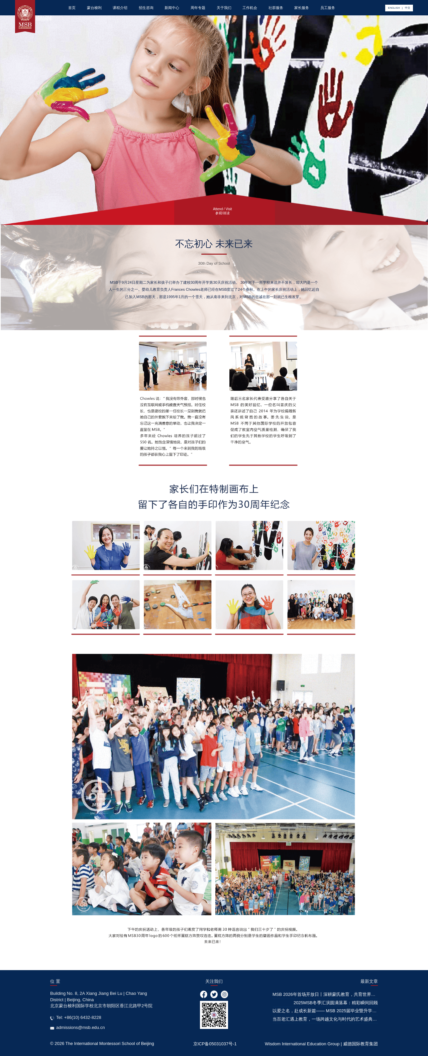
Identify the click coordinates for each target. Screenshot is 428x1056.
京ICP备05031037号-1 (215, 1043)
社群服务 (276, 8)
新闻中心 (172, 8)
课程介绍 (120, 8)
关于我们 (224, 8)
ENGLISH (394, 7)
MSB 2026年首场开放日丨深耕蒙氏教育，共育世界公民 (326, 994)
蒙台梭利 (94, 8)
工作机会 (249, 8)
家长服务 (301, 8)
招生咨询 (146, 8)
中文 (407, 7)
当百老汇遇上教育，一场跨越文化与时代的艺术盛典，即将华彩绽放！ (340, 1019)
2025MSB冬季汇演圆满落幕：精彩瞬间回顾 (336, 1002)
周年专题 (198, 8)
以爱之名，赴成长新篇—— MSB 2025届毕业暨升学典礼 (327, 1010)
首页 (72, 8)
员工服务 (327, 8)
